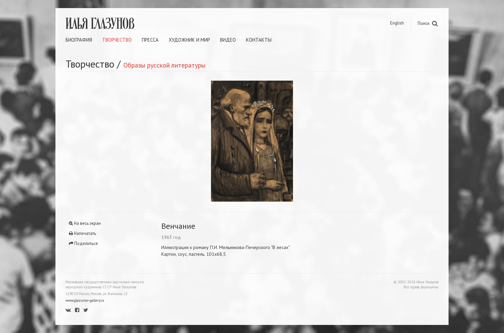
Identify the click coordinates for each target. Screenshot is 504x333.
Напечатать (82, 233)
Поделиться (83, 243)
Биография (79, 40)
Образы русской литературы (164, 65)
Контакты (258, 40)
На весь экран (85, 223)
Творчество (117, 40)
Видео (228, 40)
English (397, 23)
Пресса (150, 40)
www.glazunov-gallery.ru (85, 300)
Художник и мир (189, 40)
